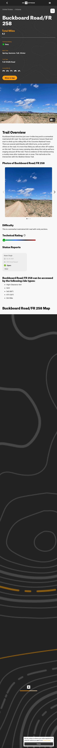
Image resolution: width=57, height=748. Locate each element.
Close (39, 744)
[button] (8, 3)
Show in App (10, 78)
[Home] (28, 3)
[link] (25, 235)
